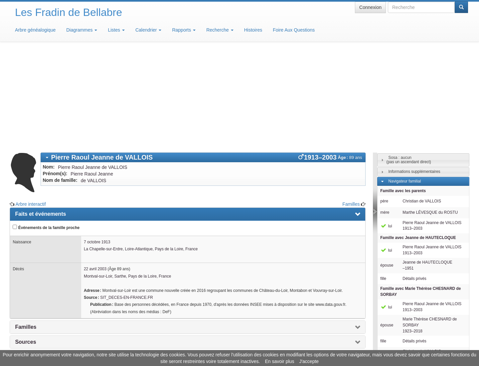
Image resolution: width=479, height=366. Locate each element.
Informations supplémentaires (414, 73)
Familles (351, 106)
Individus (396, 291)
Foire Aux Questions (294, 30)
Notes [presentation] (22, 259)
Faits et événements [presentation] (40, 116)
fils (382, 256)
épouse (386, 167)
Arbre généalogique (35, 30)
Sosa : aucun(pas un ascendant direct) (409, 62)
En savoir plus (279, 361)
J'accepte (309, 361)
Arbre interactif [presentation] (34, 274)
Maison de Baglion (269, 346)
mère (384, 114)
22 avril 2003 (95, 171)
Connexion (370, 7)
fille (383, 181)
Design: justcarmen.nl (448, 328)
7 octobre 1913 (97, 144)
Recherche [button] (220, 30)
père (384, 103)
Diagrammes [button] (81, 30)
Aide (241, 346)
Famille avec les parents (403, 93)
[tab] (203, 59)
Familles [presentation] (25, 229)
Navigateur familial (404, 83)
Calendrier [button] (148, 30)
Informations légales (212, 346)
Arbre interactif (31, 106)
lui (386, 128)
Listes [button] (116, 30)
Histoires (253, 30)
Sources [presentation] (25, 244)
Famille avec (418, 140)
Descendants (399, 281)
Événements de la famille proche (46, 129)
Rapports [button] (184, 30)
